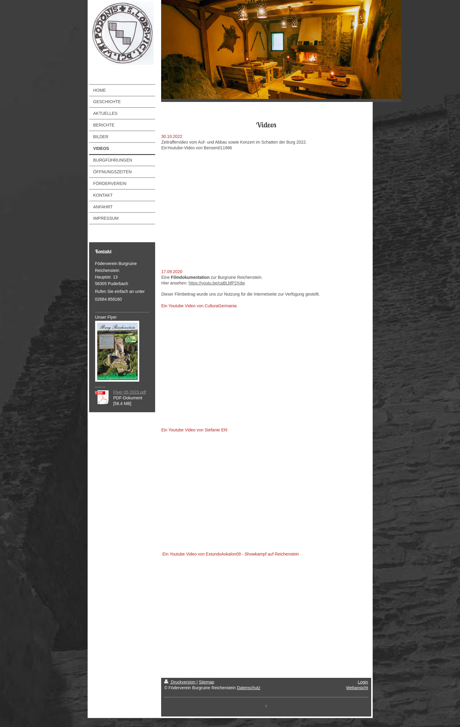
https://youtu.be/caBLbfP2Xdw (216, 283)
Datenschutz (248, 687)
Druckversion (180, 682)
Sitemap (206, 682)
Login (363, 682)
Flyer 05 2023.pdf (129, 392)
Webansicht (357, 687)
